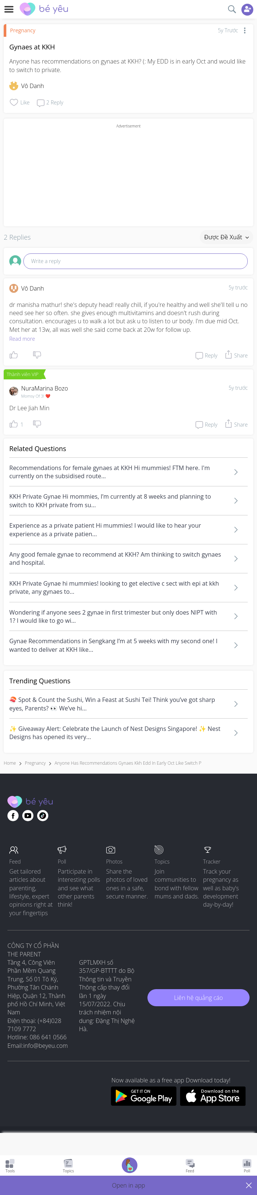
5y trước (238, 287)
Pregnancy (22, 30)
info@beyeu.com (45, 1046)
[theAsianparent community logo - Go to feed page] (44, 10)
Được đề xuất (226, 237)
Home (10, 763)
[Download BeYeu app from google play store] (143, 1104)
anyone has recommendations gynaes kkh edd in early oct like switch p (128, 763)
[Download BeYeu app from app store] (213, 1104)
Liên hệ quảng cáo (198, 998)
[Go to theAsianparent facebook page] (13, 815)
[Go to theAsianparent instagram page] (42, 815)
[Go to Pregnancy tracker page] (129, 1166)
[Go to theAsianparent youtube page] (27, 815)
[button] (128, 1185)
